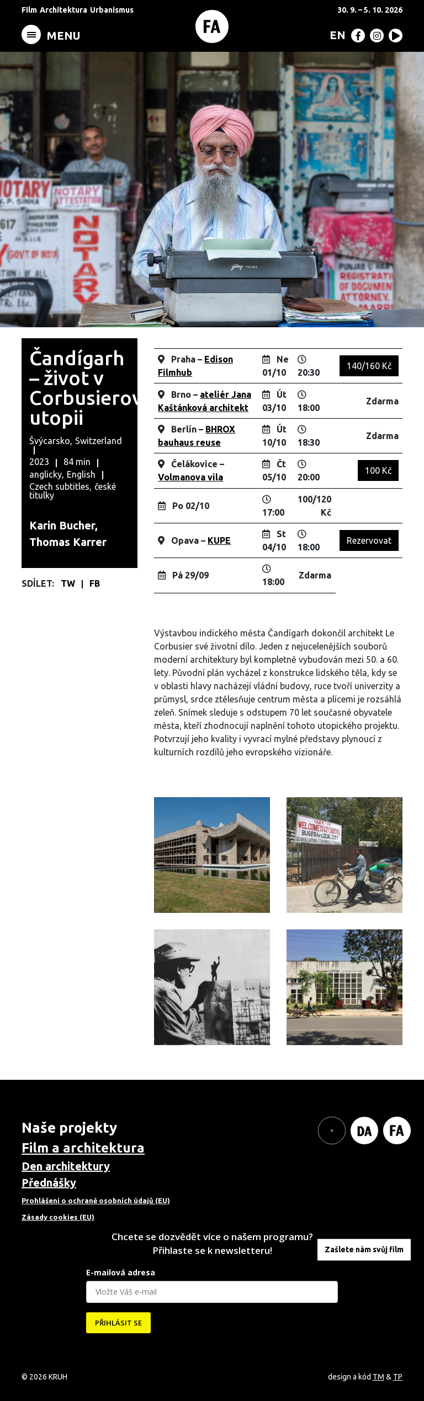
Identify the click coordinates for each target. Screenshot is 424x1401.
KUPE (219, 540)
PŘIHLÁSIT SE (118, 1323)
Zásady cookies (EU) (58, 1217)
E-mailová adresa (120, 1272)
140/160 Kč (369, 366)
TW (69, 583)
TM (378, 1376)
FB (94, 583)
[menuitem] (335, 35)
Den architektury (66, 1166)
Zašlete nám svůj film (364, 1249)
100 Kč (378, 470)
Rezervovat (369, 540)
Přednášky (49, 1182)
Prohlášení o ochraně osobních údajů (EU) (96, 1200)
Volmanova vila (190, 477)
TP (397, 1376)
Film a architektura (83, 1147)
